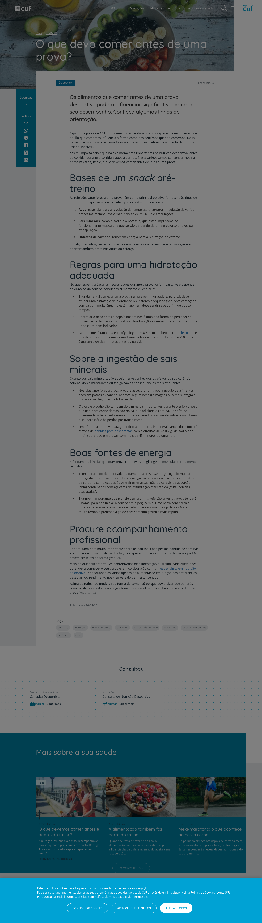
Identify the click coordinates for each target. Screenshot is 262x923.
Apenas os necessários (134, 908)
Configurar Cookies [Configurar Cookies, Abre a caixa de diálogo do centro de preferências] (87, 908)
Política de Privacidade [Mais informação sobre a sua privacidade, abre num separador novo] (109, 897)
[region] (131, 900)
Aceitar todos (176, 908)
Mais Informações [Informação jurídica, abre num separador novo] (136, 897)
